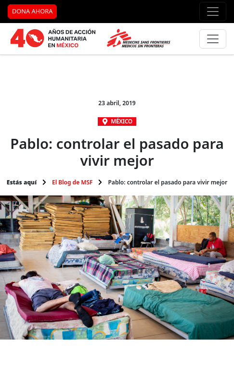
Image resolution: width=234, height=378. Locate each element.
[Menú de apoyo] (212, 11)
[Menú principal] (212, 39)
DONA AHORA (32, 11)
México (121, 121)
